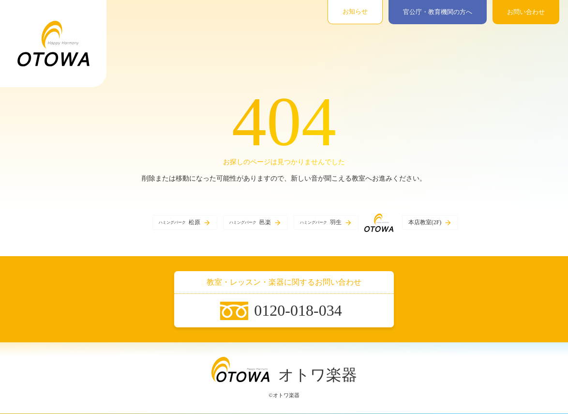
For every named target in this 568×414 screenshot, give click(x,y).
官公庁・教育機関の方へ (437, 11)
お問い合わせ (526, 11)
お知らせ (355, 11)
